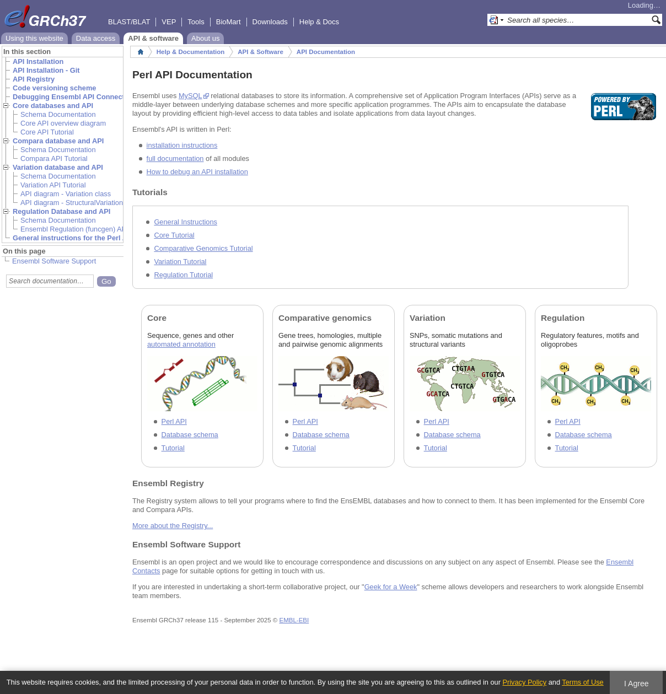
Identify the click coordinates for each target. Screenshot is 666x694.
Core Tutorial (174, 235)
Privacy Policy (524, 682)
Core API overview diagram (63, 123)
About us (205, 38)
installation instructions (182, 145)
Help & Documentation (190, 52)
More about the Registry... (172, 525)
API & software (153, 38)
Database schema (190, 435)
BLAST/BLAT (129, 22)
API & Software (260, 52)
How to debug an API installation (197, 172)
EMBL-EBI (294, 620)
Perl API (174, 421)
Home (140, 52)
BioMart (228, 22)
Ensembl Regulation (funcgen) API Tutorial (86, 229)
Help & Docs (319, 22)
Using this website (34, 38)
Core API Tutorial (47, 132)
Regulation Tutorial (183, 275)
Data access (96, 38)
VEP (169, 22)
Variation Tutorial (180, 261)
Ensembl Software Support (54, 261)
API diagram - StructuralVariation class (80, 202)
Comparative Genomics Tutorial (203, 248)
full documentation (175, 158)
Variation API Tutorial (53, 185)
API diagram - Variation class (65, 194)
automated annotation (181, 344)
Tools (195, 22)
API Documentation (326, 52)
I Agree (636, 683)
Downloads (270, 22)
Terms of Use (582, 682)
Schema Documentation (58, 114)
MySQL (190, 96)
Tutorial (173, 448)
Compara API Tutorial (54, 158)
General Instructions (185, 222)
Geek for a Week (390, 587)
